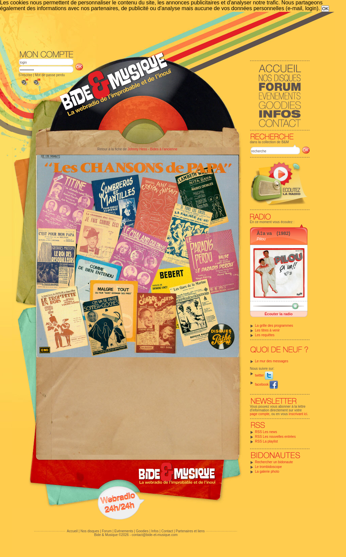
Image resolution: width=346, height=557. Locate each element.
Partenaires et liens (190, 531)
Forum (107, 531)
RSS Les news (266, 432)
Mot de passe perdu (50, 75)
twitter (264, 375)
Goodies (142, 531)
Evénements (123, 531)
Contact (167, 531)
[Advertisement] (164, 30)
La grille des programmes (274, 325)
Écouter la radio (279, 314)
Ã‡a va (264, 233)
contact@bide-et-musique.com (155, 535)
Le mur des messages (271, 361)
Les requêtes (265, 335)
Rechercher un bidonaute (274, 462)
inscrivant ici (298, 414)
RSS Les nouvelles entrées (275, 436)
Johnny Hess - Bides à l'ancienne (152, 149)
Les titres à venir (267, 330)
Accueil (72, 531)
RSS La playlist (266, 441)
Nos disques (89, 531)
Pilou (261, 239)
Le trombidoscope (268, 467)
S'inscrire (25, 75)
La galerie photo (267, 471)
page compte (260, 414)
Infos (155, 531)
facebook (266, 384)
